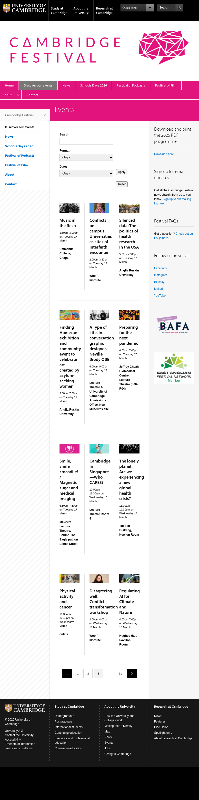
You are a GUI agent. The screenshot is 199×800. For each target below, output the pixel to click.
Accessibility (13, 739)
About (7, 95)
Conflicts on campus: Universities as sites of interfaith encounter (101, 236)
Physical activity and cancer (67, 599)
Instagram (160, 275)
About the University (81, 10)
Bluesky (159, 282)
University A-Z (14, 731)
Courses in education (68, 748)
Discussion (161, 727)
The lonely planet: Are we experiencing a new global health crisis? (131, 479)
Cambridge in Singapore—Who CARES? (100, 471)
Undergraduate (64, 716)
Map (107, 731)
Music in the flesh (68, 222)
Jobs (107, 748)
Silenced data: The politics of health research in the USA (129, 233)
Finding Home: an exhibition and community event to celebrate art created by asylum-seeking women (70, 356)
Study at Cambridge (59, 10)
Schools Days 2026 (93, 85)
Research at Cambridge (104, 10)
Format (65, 150)
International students (69, 727)
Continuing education (68, 732)
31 (120, 673)
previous (65, 673)
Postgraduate (63, 721)
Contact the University (19, 735)
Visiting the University (118, 726)
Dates (64, 166)
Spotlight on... (163, 732)
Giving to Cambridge (117, 754)
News (66, 85)
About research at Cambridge (173, 738)
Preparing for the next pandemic (128, 335)
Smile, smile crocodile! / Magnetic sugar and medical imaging (69, 479)
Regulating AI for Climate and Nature (129, 601)
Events (108, 742)
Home (9, 85)
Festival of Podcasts (131, 85)
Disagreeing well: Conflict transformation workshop (104, 601)
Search (64, 134)
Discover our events (38, 85)
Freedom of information (20, 744)
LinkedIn (159, 288)
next (130, 673)
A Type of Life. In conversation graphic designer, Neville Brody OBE (102, 343)
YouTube (160, 295)
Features (160, 721)
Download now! (164, 154)
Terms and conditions (18, 748)
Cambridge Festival (19, 117)
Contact (32, 95)
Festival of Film (166, 85)
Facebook (160, 268)
